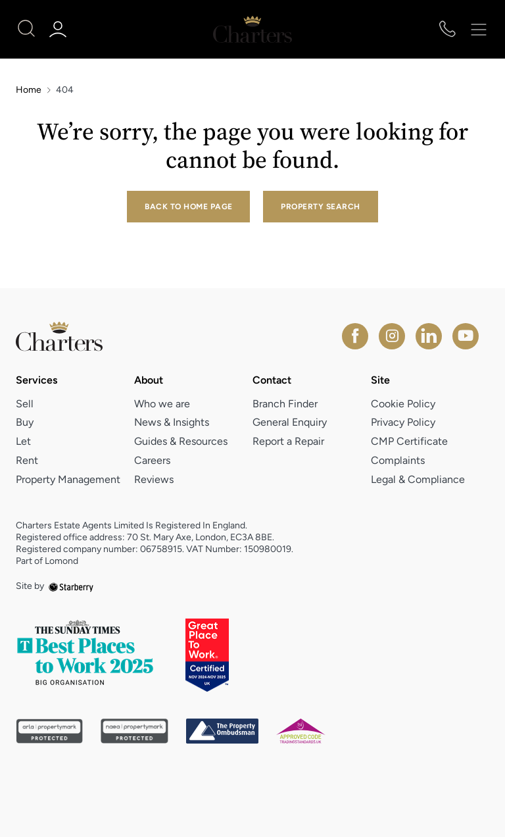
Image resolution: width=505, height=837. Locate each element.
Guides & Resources (181, 441)
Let (23, 441)
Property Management (68, 479)
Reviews (154, 479)
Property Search (320, 206)
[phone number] (447, 29)
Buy (25, 422)
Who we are (162, 403)
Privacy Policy (403, 422)
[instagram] (392, 336)
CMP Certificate (409, 441)
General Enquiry (289, 422)
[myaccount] (60, 29)
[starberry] (71, 586)
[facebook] (355, 336)
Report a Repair (288, 441)
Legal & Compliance (418, 479)
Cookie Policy (403, 403)
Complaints (398, 460)
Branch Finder (285, 403)
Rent (27, 460)
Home (28, 90)
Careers (152, 460)
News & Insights (171, 422)
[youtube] (465, 336)
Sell (25, 403)
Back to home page (188, 206)
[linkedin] (429, 336)
